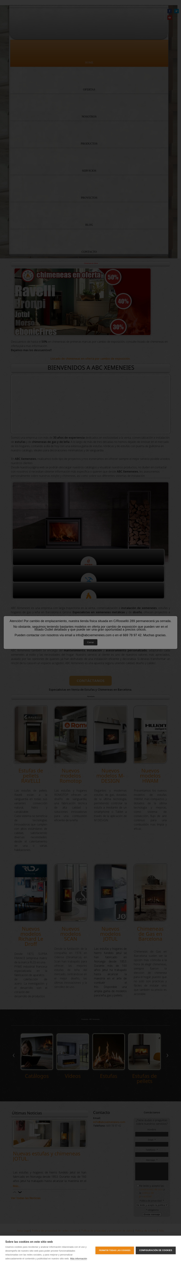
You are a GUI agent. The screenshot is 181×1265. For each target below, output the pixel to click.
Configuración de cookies (155, 1250)
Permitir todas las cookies (114, 1250)
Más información (78, 1258)
